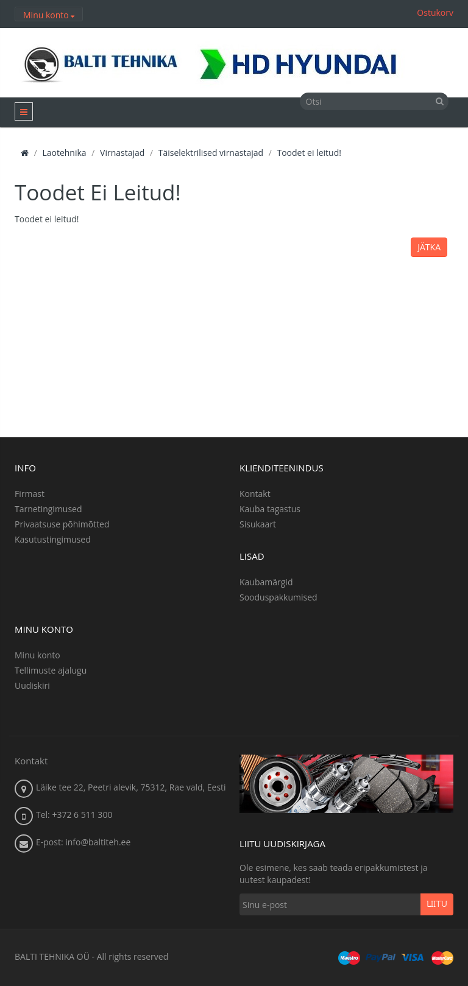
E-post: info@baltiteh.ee (83, 842)
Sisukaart (257, 524)
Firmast (29, 493)
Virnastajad (122, 152)
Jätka (429, 247)
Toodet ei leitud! (309, 152)
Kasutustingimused (53, 539)
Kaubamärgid (265, 582)
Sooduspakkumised (278, 597)
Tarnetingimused (48, 509)
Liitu (437, 904)
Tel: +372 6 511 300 (74, 814)
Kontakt (255, 493)
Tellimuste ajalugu (51, 670)
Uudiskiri (32, 685)
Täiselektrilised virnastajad (210, 152)
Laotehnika (64, 152)
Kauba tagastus (269, 509)
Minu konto (37, 655)
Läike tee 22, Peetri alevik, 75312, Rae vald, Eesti (131, 787)
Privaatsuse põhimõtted (62, 524)
